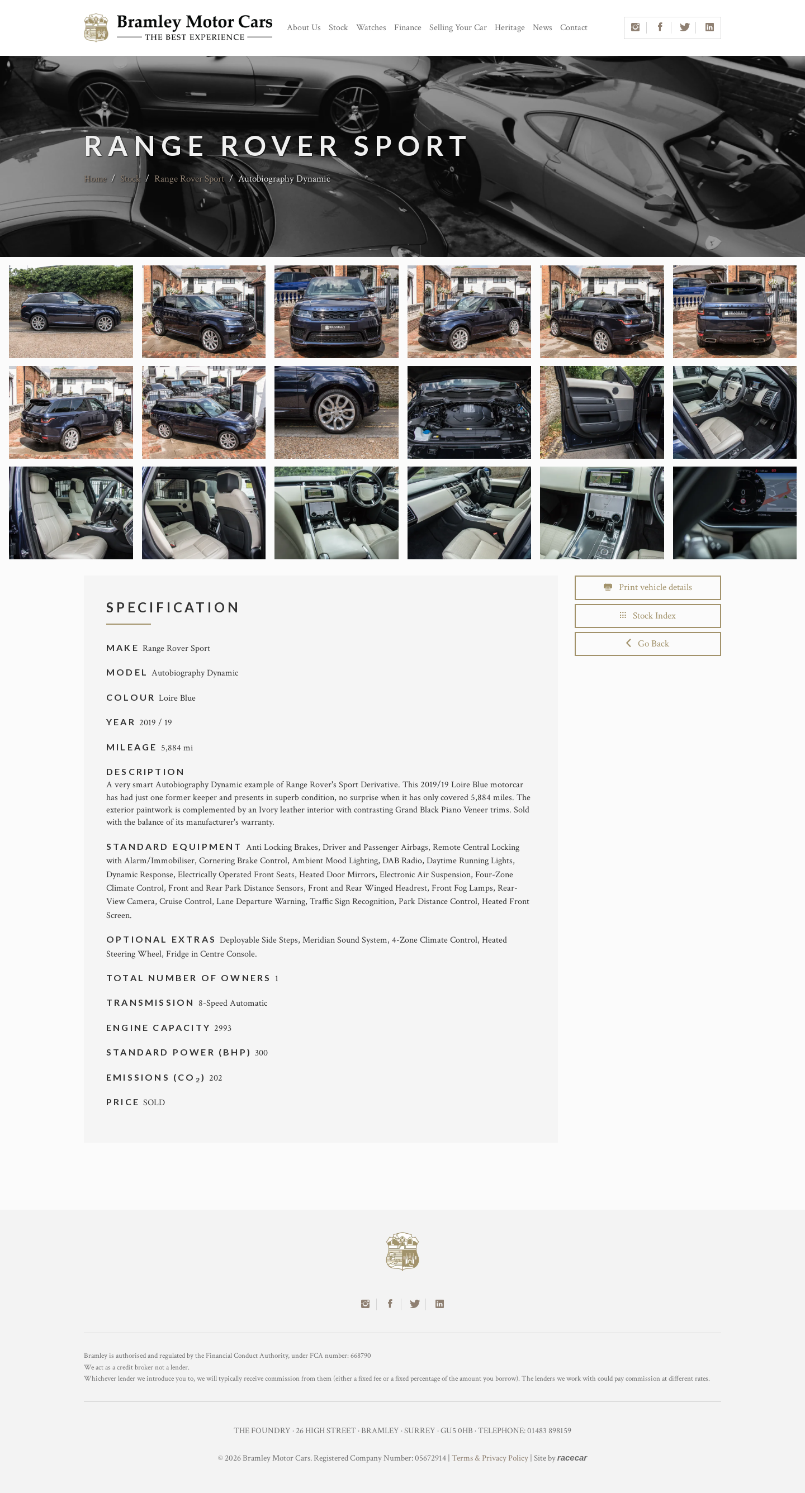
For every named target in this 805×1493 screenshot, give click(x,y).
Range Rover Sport (189, 179)
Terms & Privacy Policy (490, 1458)
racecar (572, 1457)
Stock (338, 28)
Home (95, 179)
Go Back (647, 644)
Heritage (510, 28)
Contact (574, 28)
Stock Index (648, 616)
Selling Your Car (458, 28)
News (542, 28)
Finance (408, 28)
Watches (371, 28)
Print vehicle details (648, 587)
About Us (304, 28)
